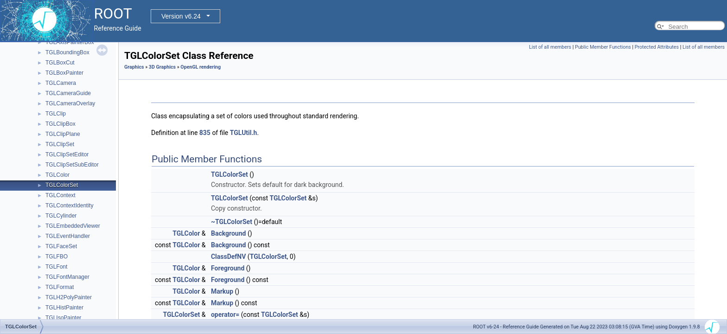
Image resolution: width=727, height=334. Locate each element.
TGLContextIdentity (69, 205)
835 (204, 132)
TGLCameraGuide (68, 93)
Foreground (227, 268)
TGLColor (57, 175)
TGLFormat (59, 287)
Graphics (134, 67)
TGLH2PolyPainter (68, 297)
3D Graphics (162, 67)
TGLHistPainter (64, 307)
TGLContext (60, 195)
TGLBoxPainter (64, 73)
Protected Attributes (657, 47)
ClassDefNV (228, 256)
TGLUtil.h (243, 132)
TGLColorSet (61, 185)
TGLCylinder (61, 215)
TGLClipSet (59, 144)
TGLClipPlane (62, 134)
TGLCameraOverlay (70, 103)
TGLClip (55, 113)
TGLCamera (60, 83)
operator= (225, 314)
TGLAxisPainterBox (69, 42)
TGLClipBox (60, 124)
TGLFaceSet (61, 246)
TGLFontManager (67, 277)
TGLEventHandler (67, 236)
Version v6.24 (181, 16)
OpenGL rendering (200, 67)
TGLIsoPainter (63, 318)
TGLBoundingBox (67, 52)
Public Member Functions (603, 47)
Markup (222, 291)
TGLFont (56, 266)
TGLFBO (56, 256)
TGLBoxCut (60, 62)
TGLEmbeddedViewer (72, 226)
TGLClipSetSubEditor (72, 164)
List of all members (550, 47)
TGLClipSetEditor (67, 154)
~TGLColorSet (231, 221)
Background (228, 233)
